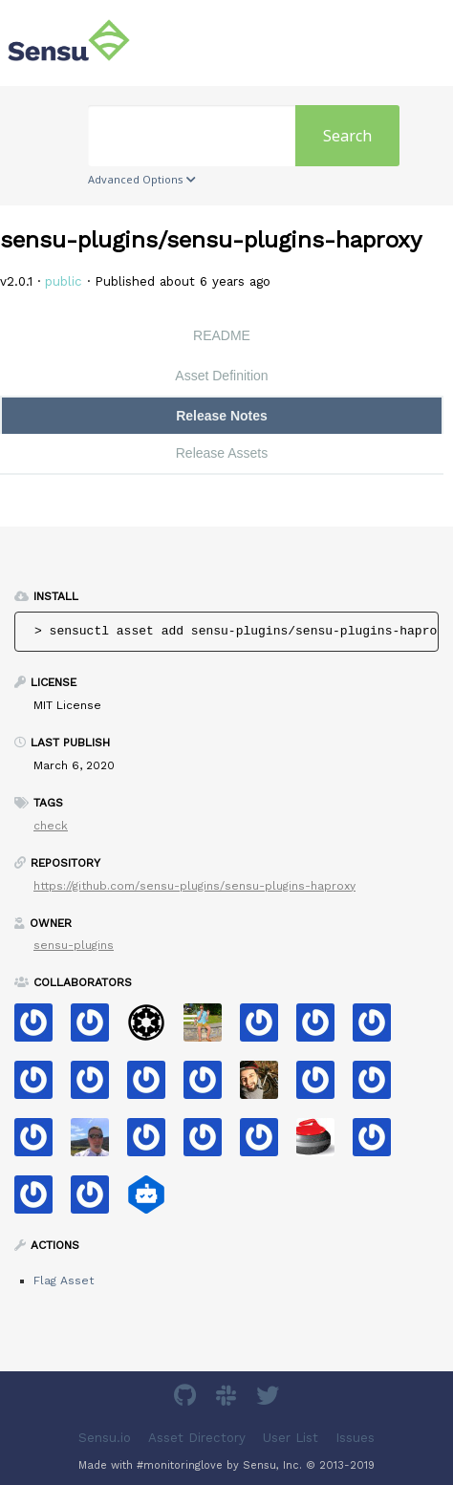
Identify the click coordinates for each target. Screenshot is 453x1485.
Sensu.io (104, 1437)
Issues (355, 1437)
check (50, 825)
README (221, 335)
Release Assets (222, 453)
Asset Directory (197, 1437)
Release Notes (222, 415)
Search (347, 135)
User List (290, 1437)
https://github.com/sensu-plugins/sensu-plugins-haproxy (194, 886)
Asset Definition (221, 375)
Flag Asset (63, 1280)
